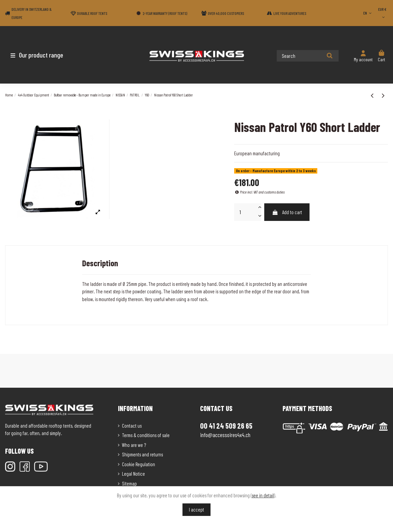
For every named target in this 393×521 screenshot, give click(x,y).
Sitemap (129, 483)
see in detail (263, 495)
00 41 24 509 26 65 (226, 425)
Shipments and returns (142, 454)
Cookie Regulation (138, 464)
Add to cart (287, 212)
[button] (44, 54)
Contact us (132, 426)
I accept (196, 509)
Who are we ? (134, 445)
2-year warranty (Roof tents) (165, 13)
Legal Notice (133, 474)
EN (368, 12)
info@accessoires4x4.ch (225, 434)
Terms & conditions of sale (146, 435)
